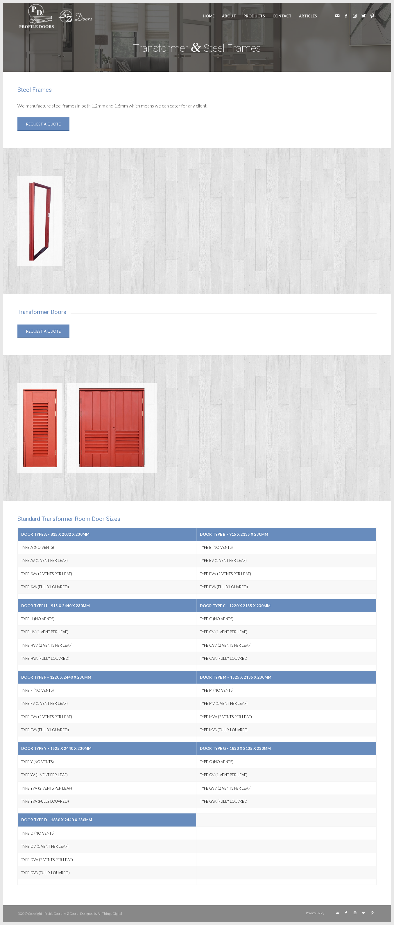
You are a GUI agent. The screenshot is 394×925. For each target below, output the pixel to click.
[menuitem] (208, 16)
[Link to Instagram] (354, 15)
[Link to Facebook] (346, 15)
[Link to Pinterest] (372, 15)
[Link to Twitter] (363, 15)
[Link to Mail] (337, 15)
